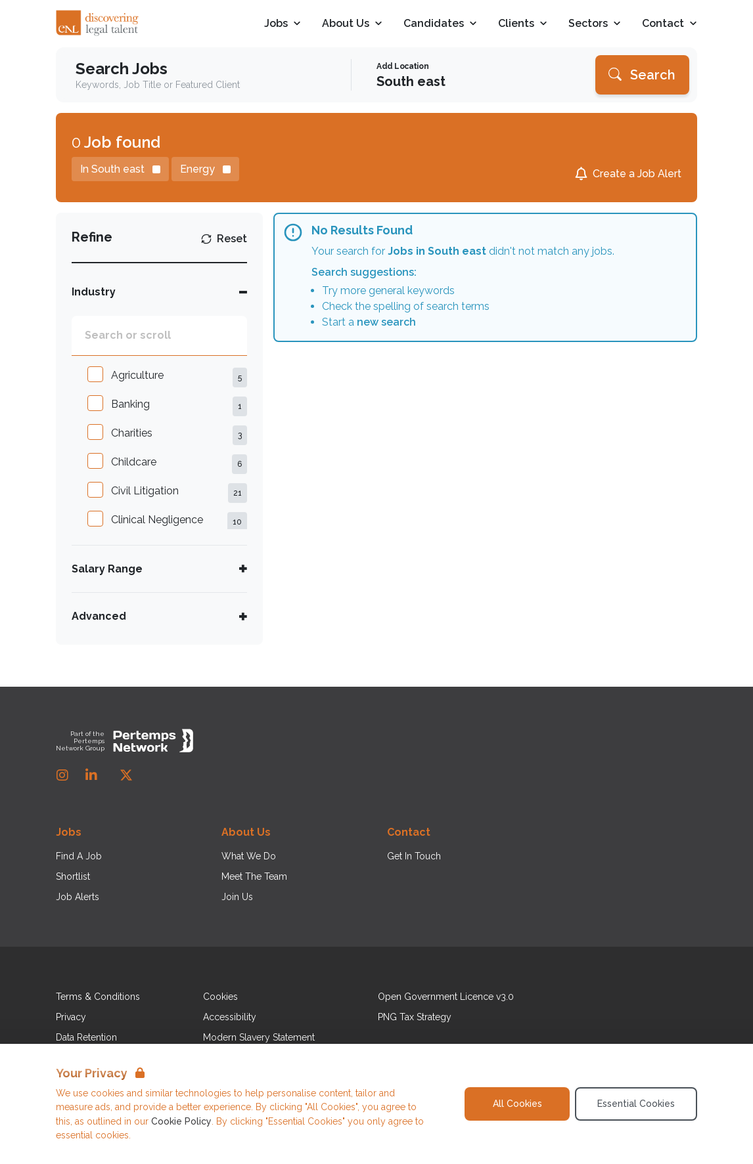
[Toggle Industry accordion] (159, 292)
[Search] (642, 75)
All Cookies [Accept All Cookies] (517, 1103)
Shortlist (73, 876)
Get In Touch (414, 856)
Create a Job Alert (637, 173)
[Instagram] (62, 775)
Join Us (237, 897)
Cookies (220, 996)
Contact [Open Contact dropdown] (669, 24)
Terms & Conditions (98, 996)
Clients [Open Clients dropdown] (522, 24)
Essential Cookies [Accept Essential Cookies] (636, 1103)
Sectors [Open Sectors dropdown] (594, 24)
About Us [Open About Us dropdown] (352, 24)
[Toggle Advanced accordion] (159, 616)
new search (386, 322)
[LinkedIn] (91, 775)
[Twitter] (126, 775)
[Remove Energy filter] (205, 169)
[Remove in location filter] (120, 169)
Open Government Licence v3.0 (446, 996)
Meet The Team (254, 876)
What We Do (248, 856)
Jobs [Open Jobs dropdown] (282, 24)
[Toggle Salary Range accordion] (159, 569)
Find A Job (79, 856)
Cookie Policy (181, 1121)
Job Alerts (77, 897)
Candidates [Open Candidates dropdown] (440, 24)
